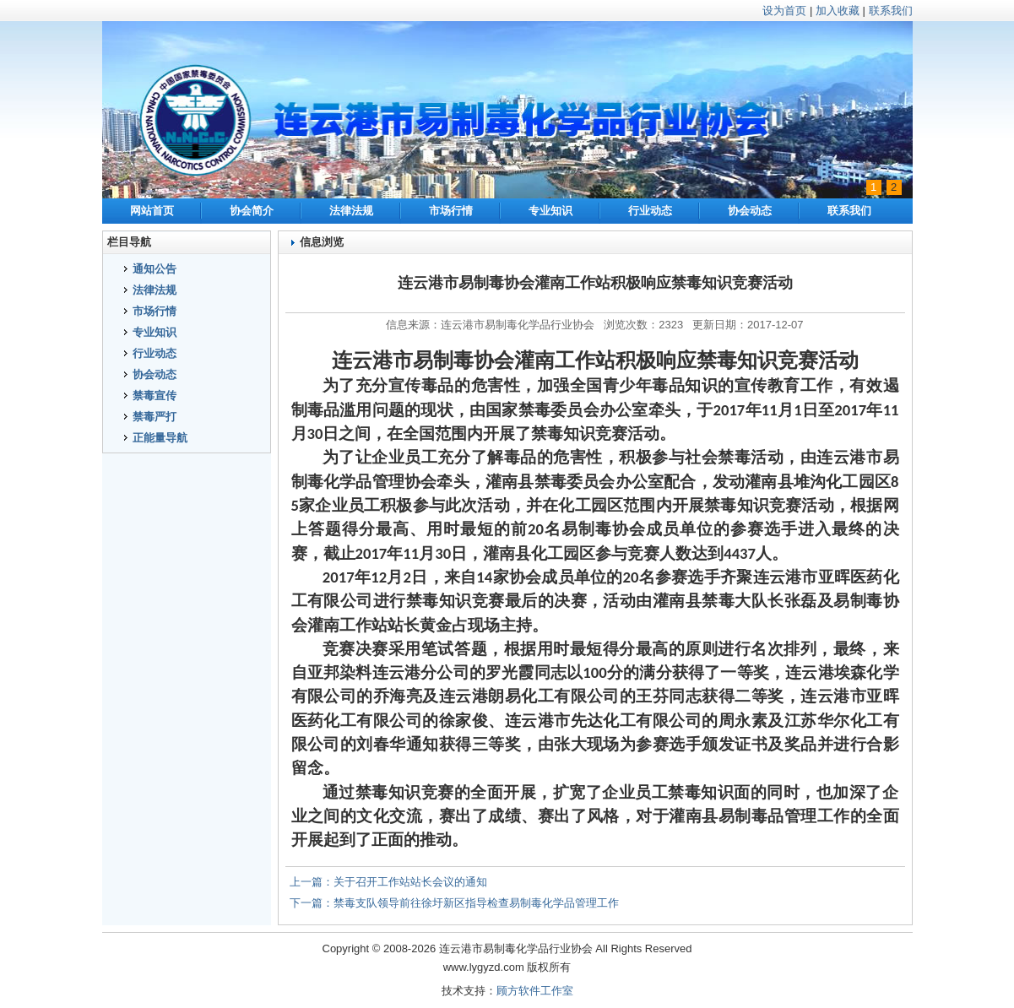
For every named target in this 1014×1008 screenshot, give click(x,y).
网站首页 (152, 210)
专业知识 (550, 210)
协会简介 (252, 210)
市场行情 (451, 210)
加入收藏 (837, 10)
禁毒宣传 (154, 395)
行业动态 (650, 210)
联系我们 (891, 10)
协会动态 (750, 210)
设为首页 (784, 10)
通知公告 (154, 269)
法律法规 (351, 210)
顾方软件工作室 (534, 990)
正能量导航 (160, 437)
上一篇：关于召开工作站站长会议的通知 (388, 881)
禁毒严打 (154, 416)
